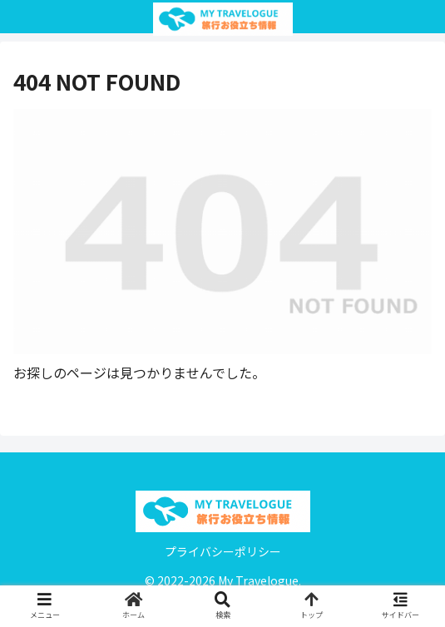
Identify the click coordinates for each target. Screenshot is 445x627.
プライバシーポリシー (223, 551)
